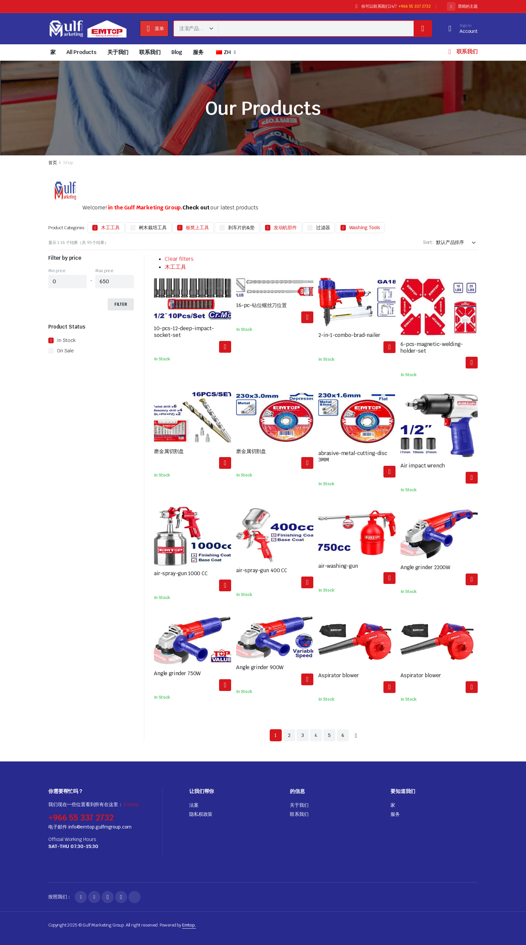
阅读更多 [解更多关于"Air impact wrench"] (471, 478)
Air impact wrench (422, 465)
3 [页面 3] (302, 735)
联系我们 (149, 52)
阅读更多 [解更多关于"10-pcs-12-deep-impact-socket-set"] (225, 347)
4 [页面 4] (315, 735)
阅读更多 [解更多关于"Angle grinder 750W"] (225, 685)
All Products (81, 52)
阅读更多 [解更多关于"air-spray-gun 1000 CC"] (225, 585)
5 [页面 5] (329, 735)
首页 (52, 162)
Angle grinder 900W (259, 667)
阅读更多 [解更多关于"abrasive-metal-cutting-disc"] (225, 463)
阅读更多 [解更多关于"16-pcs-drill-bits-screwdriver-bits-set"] (307, 317)
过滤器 (323, 228)
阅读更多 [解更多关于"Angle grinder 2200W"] (471, 579)
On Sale (65, 351)
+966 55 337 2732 (414, 6)
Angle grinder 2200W (425, 567)
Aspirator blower (338, 675)
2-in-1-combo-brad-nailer (349, 335)
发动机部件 (285, 228)
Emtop (131, 804)
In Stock (66, 340)
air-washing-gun (338, 566)
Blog (176, 52)
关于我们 (117, 52)
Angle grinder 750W (177, 673)
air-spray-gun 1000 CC (181, 573)
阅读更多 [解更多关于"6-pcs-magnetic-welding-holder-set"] (471, 362)
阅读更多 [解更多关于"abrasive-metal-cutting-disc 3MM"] (389, 472)
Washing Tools (364, 228)
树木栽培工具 (153, 228)
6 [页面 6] (342, 735)
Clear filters (179, 258)
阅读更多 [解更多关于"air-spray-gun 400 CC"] (307, 582)
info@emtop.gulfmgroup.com (100, 827)
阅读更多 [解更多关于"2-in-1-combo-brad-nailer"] (389, 347)
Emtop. (189, 925)
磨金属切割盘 (169, 451)
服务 (198, 52)
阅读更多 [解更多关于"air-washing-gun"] (389, 578)
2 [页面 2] (289, 735)
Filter (120, 304)
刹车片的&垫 (241, 228)
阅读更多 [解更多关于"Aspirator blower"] (389, 687)
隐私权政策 (200, 814)
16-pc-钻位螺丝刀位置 (261, 305)
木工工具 (110, 228)
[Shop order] (457, 242)
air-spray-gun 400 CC (261, 570)
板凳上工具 (197, 228)
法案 (194, 805)
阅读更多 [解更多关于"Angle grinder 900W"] (307, 679)
